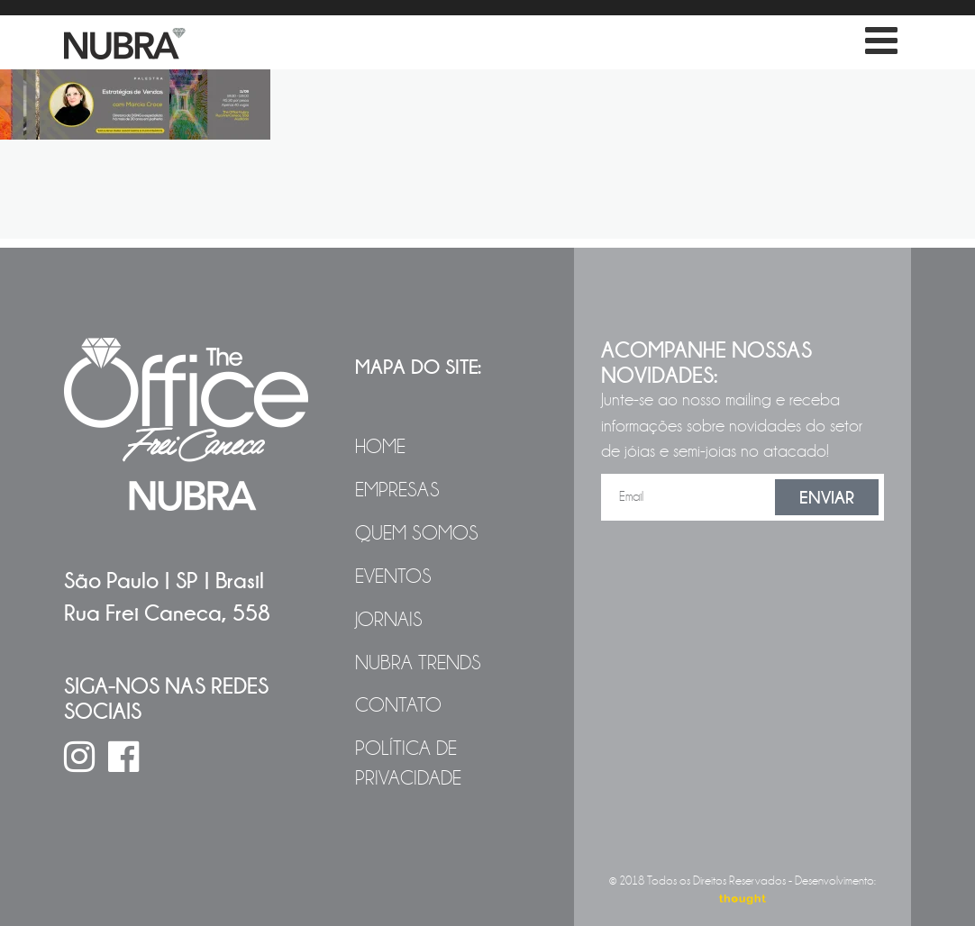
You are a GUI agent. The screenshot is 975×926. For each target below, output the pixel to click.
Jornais (389, 620)
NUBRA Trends (418, 663)
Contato (398, 705)
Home (380, 447)
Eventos (393, 576)
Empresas (397, 490)
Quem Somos (416, 533)
